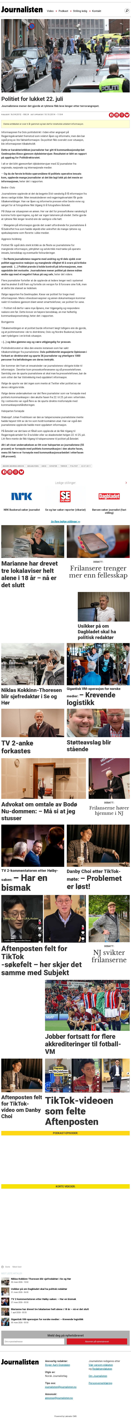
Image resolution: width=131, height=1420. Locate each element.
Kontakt (96, 11)
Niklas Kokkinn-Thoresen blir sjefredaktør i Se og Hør (41, 1278)
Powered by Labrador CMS (65, 1416)
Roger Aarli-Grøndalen (57, 1364)
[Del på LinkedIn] (116, 115)
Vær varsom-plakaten (101, 1364)
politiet (74, 466)
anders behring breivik (13, 466)
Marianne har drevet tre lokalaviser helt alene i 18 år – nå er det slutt (50, 1309)
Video (50, 11)
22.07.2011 (86, 466)
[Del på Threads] (121, 115)
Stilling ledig (80, 11)
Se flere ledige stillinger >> (65, 521)
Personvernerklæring (100, 1383)
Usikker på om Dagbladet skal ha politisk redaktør (39, 1288)
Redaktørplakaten (102, 1368)
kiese (44, 466)
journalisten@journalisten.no (61, 1387)
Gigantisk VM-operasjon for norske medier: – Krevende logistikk (47, 1319)
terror (63, 466)
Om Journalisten (98, 1375)
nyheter (53, 466)
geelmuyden (33, 466)
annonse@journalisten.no (59, 1398)
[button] (126, 483)
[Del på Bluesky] (126, 115)
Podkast (63, 11)
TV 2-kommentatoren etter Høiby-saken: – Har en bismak (43, 1299)
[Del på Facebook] (111, 115)
